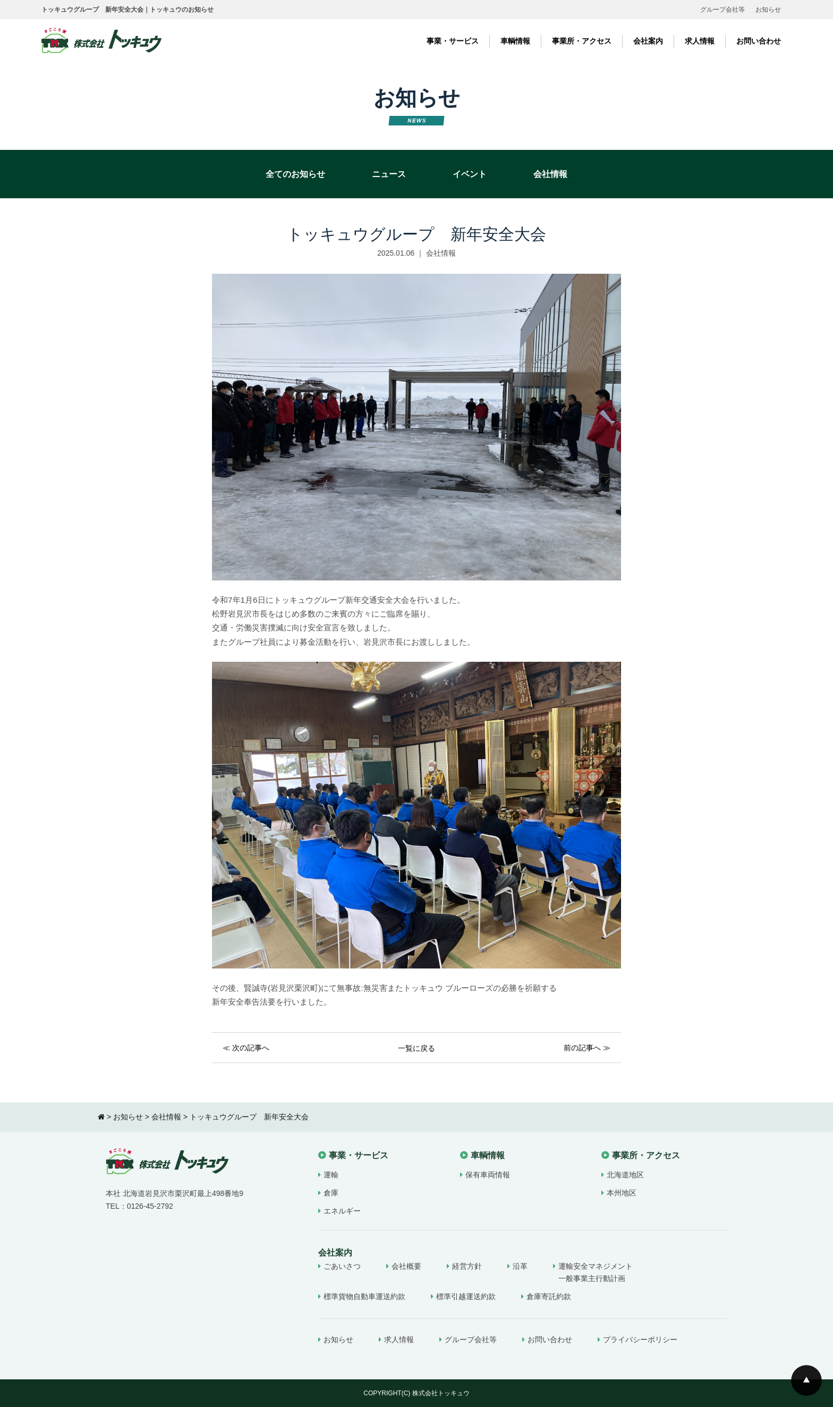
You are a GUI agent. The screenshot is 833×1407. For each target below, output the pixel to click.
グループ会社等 (722, 9)
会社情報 (550, 174)
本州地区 (621, 1193)
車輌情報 (515, 41)
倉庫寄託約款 (548, 1296)
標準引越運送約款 (466, 1296)
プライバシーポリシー (640, 1339)
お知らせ (768, 9)
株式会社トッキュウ (441, 1393)
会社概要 (406, 1266)
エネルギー (342, 1211)
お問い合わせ (758, 41)
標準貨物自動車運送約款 (364, 1296)
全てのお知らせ (295, 174)
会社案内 (648, 41)
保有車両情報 (487, 1174)
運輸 (331, 1174)
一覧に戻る (416, 1048)
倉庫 (331, 1193)
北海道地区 (625, 1174)
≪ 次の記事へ (246, 1047)
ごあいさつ (342, 1266)
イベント (470, 174)
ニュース (389, 174)
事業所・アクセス (581, 41)
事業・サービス (453, 41)
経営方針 (467, 1266)
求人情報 (700, 41)
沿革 (520, 1266)
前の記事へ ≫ (587, 1047)
